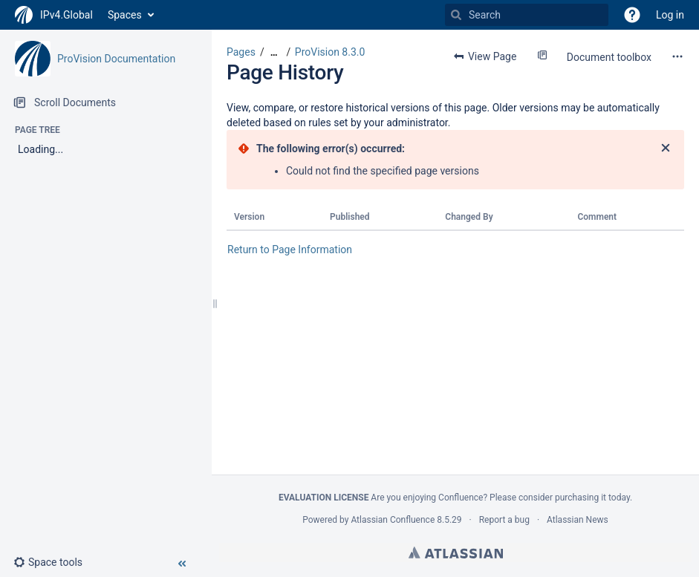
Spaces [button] (125, 15)
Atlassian (456, 552)
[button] (632, 15)
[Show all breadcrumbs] (274, 52)
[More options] (677, 56)
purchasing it (580, 497)
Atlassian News (577, 520)
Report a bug (504, 520)
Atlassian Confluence (393, 520)
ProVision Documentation (116, 59)
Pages (241, 52)
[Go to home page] (53, 15)
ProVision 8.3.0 (330, 52)
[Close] (665, 148)
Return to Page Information (289, 249)
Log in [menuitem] (670, 15)
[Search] (456, 15)
